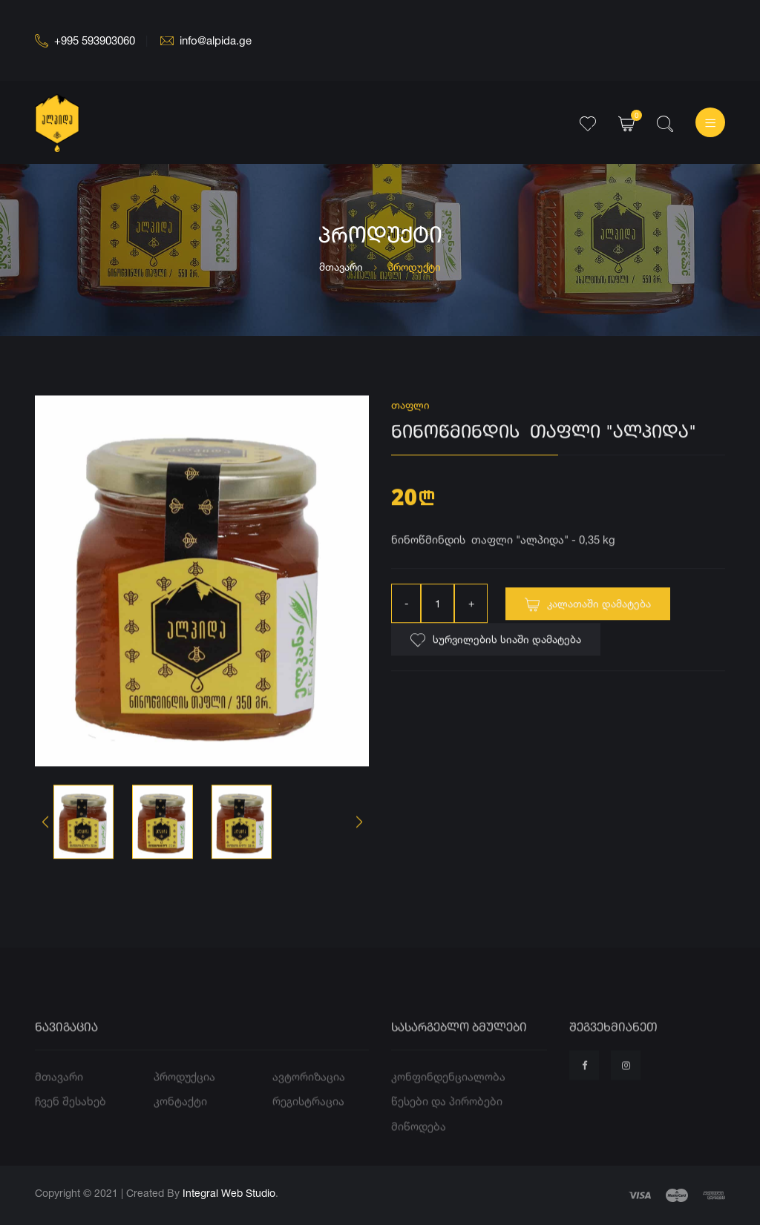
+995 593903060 (85, 40)
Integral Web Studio (229, 1192)
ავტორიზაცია (308, 1099)
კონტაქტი (180, 1124)
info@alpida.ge (206, 40)
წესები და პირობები (446, 1124)
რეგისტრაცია (308, 1124)
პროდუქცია (184, 1099)
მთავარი (341, 266)
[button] (359, 824)
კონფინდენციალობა (448, 1099)
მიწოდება (418, 1148)
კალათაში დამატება (588, 612)
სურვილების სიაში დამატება (495, 647)
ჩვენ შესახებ (70, 1124)
